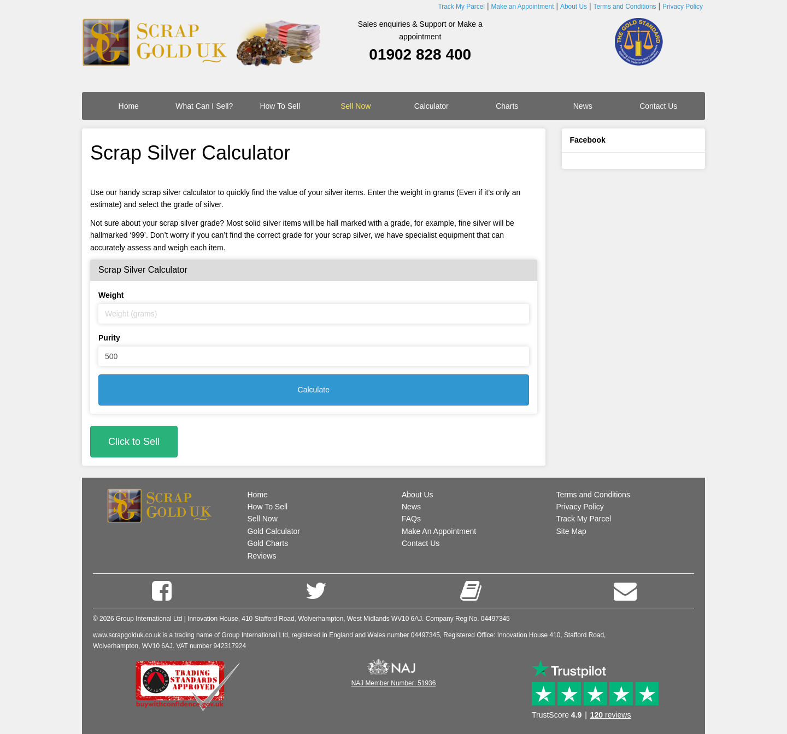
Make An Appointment (439, 531)
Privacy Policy (580, 506)
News (582, 106)
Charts (507, 106)
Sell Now (263, 518)
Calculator (431, 106)
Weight (111, 295)
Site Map (571, 531)
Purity (109, 337)
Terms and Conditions (593, 494)
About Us (417, 494)
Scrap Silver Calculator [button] (142, 269)
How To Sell (280, 106)
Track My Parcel (584, 518)
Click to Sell (134, 441)
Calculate (314, 389)
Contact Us (658, 106)
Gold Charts (268, 543)
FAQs (411, 518)
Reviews (262, 555)
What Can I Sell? (204, 106)
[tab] (313, 270)
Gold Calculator (274, 531)
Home (129, 106)
